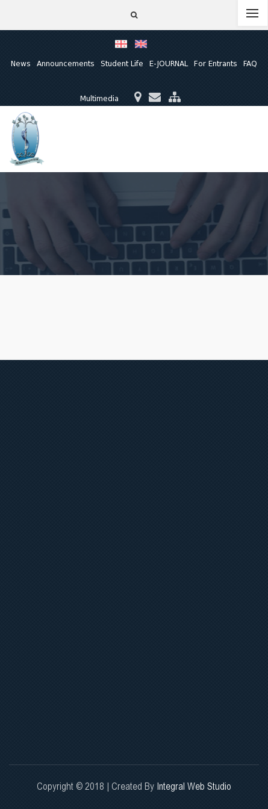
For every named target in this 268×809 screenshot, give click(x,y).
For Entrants (215, 63)
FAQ (250, 63)
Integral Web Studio (194, 786)
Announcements (66, 63)
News (21, 63)
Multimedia (99, 98)
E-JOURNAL (168, 63)
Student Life (122, 63)
